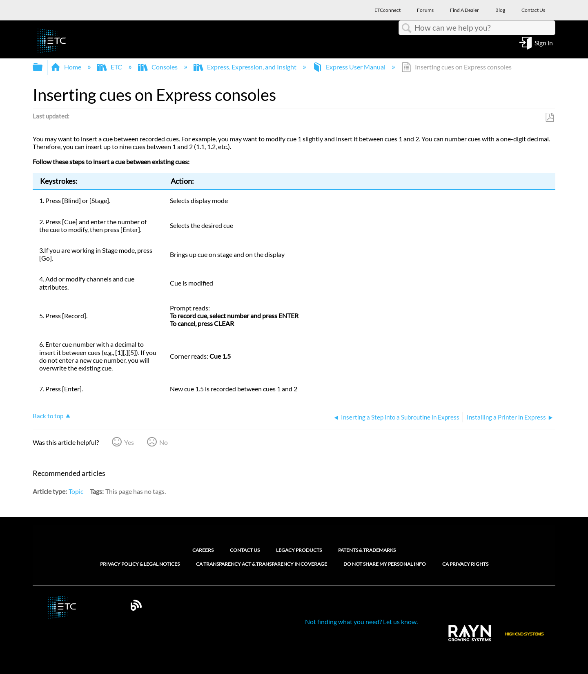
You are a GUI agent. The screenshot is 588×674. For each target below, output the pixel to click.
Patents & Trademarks (367, 550)
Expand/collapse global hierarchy (42, 67)
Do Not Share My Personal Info (384, 564)
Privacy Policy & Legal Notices (140, 564)
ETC (110, 67)
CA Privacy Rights (465, 564)
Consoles (158, 67)
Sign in (544, 42)
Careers (203, 550)
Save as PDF (549, 118)
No (163, 442)
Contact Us (245, 550)
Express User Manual (349, 67)
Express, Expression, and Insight (246, 67)
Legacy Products (299, 550)
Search (407, 28)
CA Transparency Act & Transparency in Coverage (261, 564)
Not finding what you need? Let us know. (361, 621)
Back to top (48, 416)
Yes (129, 442)
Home (66, 67)
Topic (76, 491)
